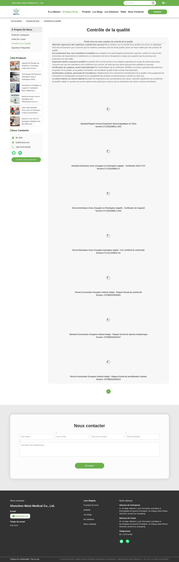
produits (86, 12)
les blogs (98, 12)
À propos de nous (71, 12)
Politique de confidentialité (19, 559)
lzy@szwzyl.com (23, 142)
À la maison (54, 12)
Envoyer (89, 465)
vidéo (123, 12)
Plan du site (35, 559)
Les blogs (88, 515)
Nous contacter (90, 524)
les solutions (112, 12)
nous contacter (136, 12)
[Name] (153, 3)
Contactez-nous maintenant (26, 160)
